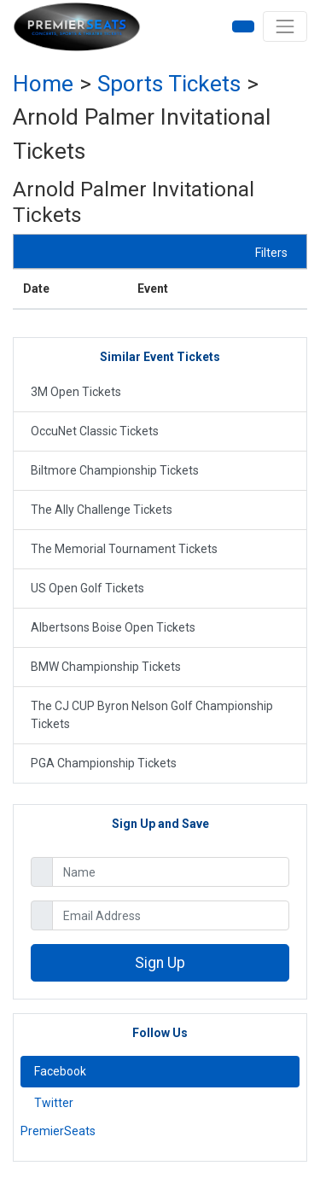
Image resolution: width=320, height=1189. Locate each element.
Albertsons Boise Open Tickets (113, 627)
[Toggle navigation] (285, 26)
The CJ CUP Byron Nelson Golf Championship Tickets (152, 715)
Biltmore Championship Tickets (115, 470)
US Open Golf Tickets (87, 588)
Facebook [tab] (60, 1071)
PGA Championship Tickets (104, 763)
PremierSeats (58, 1131)
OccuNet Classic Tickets (95, 431)
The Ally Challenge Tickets (101, 509)
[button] (243, 26)
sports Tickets (169, 83)
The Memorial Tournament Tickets (124, 549)
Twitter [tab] (53, 1103)
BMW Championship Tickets (106, 666)
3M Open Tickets (76, 392)
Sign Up (160, 962)
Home (43, 83)
